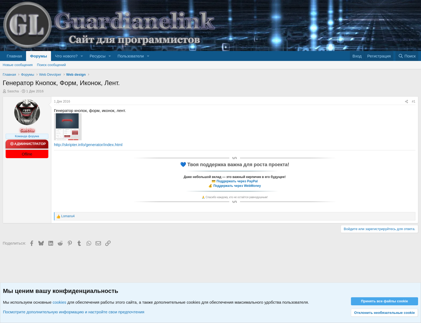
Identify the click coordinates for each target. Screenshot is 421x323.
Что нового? (66, 56)
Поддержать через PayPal (237, 181)
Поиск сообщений (51, 65)
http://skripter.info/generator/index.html (88, 144)
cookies (59, 302)
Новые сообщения (18, 65)
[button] (82, 56)
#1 (413, 101)
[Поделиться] (406, 102)
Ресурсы (98, 56)
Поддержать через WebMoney (237, 186)
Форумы (38, 56)
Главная (14, 56)
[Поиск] (406, 56)
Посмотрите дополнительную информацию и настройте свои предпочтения (73, 312)
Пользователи (131, 56)
